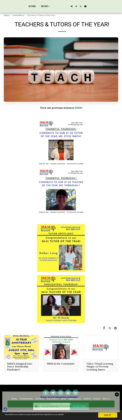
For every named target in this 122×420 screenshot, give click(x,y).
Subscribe (79, 406)
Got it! (107, 415)
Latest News (18, 15)
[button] (86, 6)
